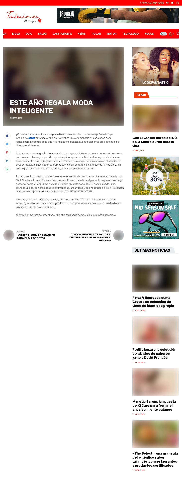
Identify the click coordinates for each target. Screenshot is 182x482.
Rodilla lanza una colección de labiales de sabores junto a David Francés (154, 354)
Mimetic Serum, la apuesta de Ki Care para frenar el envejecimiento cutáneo (154, 405)
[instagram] (177, 3)
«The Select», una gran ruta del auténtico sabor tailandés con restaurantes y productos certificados (155, 459)
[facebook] (167, 3)
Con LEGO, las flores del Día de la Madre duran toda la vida (154, 142)
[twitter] (172, 3)
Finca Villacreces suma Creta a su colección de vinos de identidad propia (153, 302)
